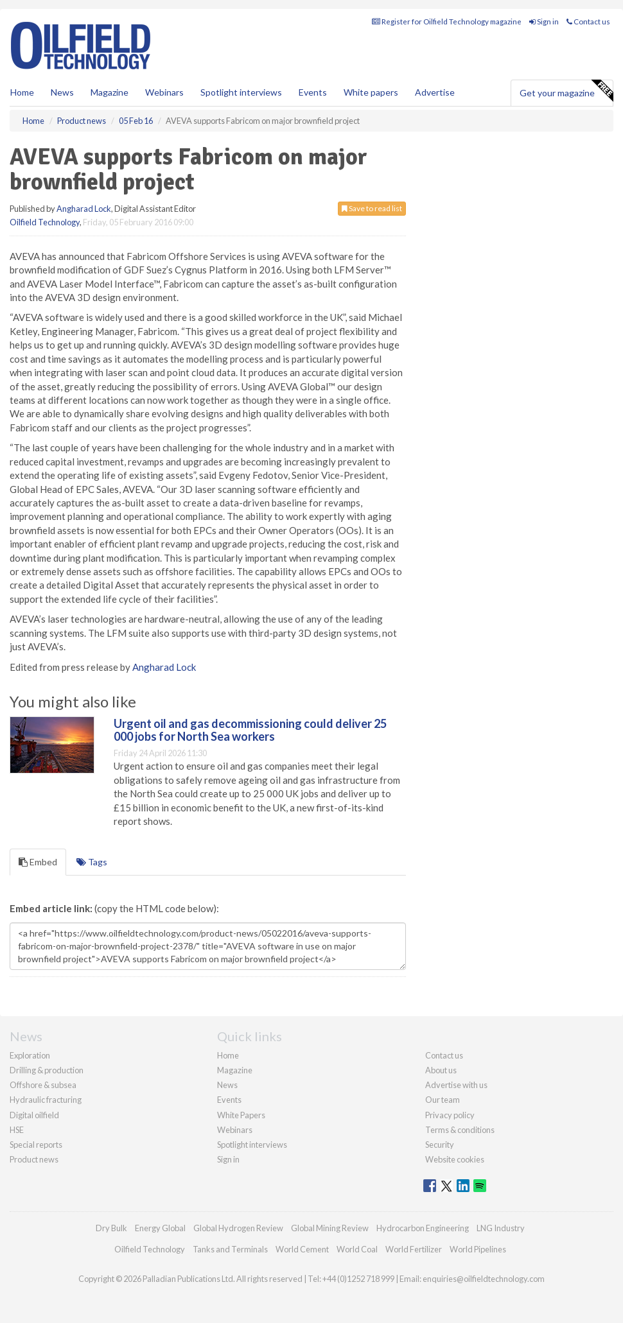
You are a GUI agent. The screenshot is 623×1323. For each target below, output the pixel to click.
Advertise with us (456, 1085)
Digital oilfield (34, 1115)
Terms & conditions (460, 1130)
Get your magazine (566, 91)
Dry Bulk (111, 1228)
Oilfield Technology (45, 222)
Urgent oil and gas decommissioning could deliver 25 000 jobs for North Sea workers (250, 729)
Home (22, 92)
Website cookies (454, 1159)
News (227, 1085)
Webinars (164, 92)
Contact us (588, 21)
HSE (17, 1130)
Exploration (30, 1055)
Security (439, 1144)
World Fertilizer (413, 1249)
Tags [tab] (91, 861)
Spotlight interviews (241, 92)
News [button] (62, 92)
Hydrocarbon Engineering (422, 1228)
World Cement (302, 1249)
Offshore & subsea (43, 1085)
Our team (442, 1099)
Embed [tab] (38, 861)
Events (313, 92)
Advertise (435, 92)
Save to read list (372, 208)
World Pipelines (478, 1249)
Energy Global (160, 1228)
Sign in (544, 21)
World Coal (357, 1249)
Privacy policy (450, 1115)
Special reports (36, 1144)
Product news (34, 1159)
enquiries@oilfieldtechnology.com (484, 1279)
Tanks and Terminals (230, 1249)
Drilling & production (46, 1070)
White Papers (241, 1115)
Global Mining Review (330, 1228)
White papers (371, 92)
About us (441, 1070)
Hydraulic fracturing (46, 1099)
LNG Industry (501, 1228)
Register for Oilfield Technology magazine (447, 21)
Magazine (109, 92)
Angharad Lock (84, 208)
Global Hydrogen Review (238, 1228)
